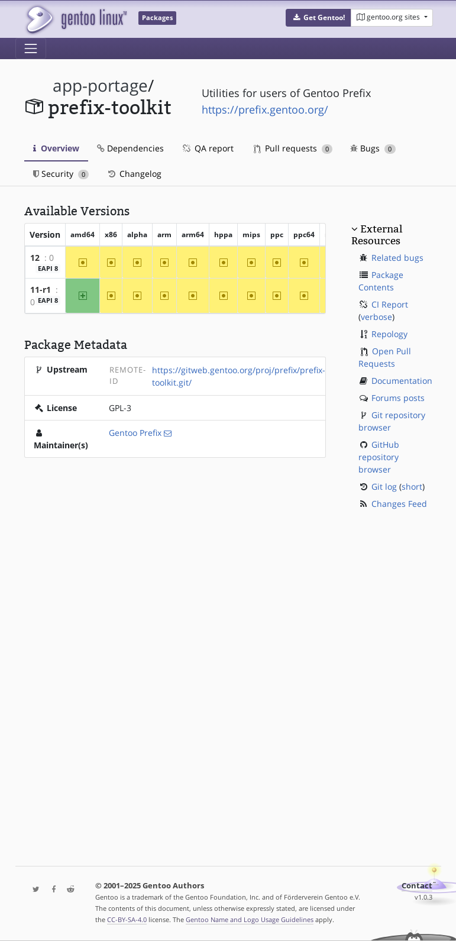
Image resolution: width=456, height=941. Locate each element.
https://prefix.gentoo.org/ (265, 109)
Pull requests (293, 148)
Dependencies (130, 148)
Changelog (133, 173)
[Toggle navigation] (30, 48)
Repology (389, 333)
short (412, 486)
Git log (384, 486)
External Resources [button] (376, 235)
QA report (208, 148)
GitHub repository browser (378, 457)
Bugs (373, 148)
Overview (56, 148)
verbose (376, 316)
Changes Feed (399, 503)
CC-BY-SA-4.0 (127, 919)
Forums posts (398, 397)
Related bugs (397, 257)
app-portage (100, 85)
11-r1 (40, 289)
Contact (417, 886)
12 (35, 257)
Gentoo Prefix (135, 432)
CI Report (389, 304)
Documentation (401, 380)
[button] (318, 18)
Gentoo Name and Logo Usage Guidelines (249, 919)
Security (61, 173)
